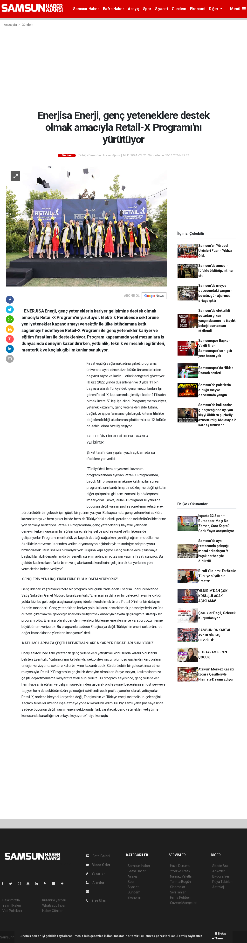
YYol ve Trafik (180, 871)
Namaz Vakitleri (181, 876)
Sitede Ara (220, 866)
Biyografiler (220, 876)
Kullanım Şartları (54, 900)
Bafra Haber (113, 8)
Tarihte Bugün (180, 882)
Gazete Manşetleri (183, 903)
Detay (220, 933)
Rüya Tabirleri (222, 882)
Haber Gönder (52, 911)
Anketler (218, 871)
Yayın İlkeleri (11, 905)
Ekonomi (197, 8)
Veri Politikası (12, 911)
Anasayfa (10, 24)
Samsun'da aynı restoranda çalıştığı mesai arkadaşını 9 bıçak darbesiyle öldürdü (213, 551)
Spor (147, 8)
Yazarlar (95, 874)
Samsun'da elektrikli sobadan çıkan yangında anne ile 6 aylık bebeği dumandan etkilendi (217, 321)
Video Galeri (98, 865)
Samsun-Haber (86, 8)
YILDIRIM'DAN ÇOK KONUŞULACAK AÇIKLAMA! (212, 596)
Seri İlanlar (178, 892)
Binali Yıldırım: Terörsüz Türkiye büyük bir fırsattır (217, 576)
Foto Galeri (98, 856)
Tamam (219, 938)
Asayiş (133, 8)
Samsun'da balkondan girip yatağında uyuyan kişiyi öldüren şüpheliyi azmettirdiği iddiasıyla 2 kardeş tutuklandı (217, 415)
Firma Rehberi (180, 897)
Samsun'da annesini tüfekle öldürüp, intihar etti (215, 271)
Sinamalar (177, 887)
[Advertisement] (123, 69)
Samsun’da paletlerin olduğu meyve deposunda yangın (214, 390)
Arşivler (95, 883)
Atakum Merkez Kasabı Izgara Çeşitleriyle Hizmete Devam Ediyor (216, 674)
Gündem (179, 8)
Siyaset (161, 8)
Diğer (214, 8)
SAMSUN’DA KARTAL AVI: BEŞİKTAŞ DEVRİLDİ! (214, 635)
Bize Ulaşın (97, 900)
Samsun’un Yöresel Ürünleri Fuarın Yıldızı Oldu (215, 251)
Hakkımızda (11, 900)
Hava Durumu (180, 866)
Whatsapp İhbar (54, 905)
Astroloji (218, 887)
